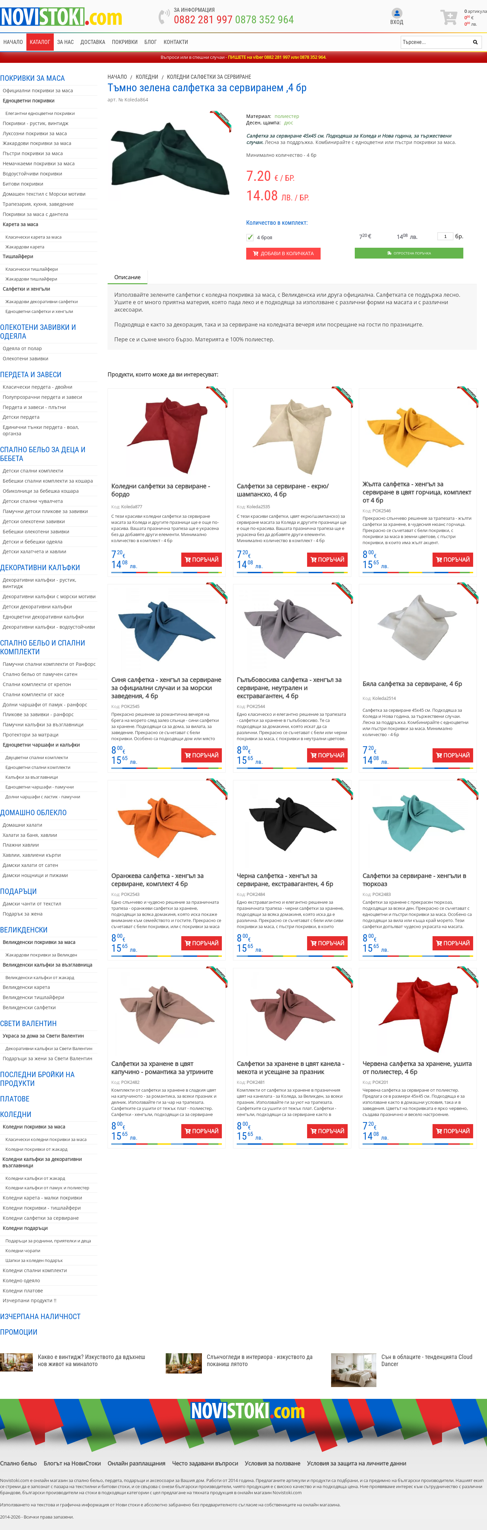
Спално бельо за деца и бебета (43, 454)
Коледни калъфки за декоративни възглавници (42, 1162)
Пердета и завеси (31, 374)
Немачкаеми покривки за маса (39, 163)
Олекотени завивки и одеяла (38, 331)
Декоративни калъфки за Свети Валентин (48, 1048)
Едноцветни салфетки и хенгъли (39, 311)
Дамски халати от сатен (30, 865)
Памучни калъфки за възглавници (43, 724)
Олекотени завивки (25, 358)
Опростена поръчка (409, 253)
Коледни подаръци (25, 1228)
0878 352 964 (264, 19)
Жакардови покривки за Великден (41, 955)
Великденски (24, 929)
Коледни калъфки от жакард (35, 1178)
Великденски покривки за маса (39, 942)
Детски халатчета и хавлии (34, 551)
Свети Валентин (28, 1023)
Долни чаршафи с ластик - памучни (42, 797)
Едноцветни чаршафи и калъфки (41, 745)
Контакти (176, 42)
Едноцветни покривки (28, 100)
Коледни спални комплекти (35, 1270)
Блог (150, 42)
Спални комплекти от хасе (33, 694)
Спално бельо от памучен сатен (40, 674)
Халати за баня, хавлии (30, 835)
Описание (127, 277)
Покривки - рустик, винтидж (35, 123)
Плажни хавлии (21, 845)
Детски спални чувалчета (33, 501)
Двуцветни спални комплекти (36, 757)
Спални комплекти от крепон (37, 684)
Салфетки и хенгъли (26, 289)
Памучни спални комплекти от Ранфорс (49, 664)
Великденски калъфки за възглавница (47, 965)
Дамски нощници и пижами (35, 875)
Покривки (125, 42)
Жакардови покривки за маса (37, 143)
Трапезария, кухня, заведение (38, 204)
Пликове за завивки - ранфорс (38, 714)
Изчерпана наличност (40, 1316)
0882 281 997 (203, 19)
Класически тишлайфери (31, 269)
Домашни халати (22, 825)
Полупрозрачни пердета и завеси (42, 397)
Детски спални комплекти (33, 470)
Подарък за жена (23, 913)
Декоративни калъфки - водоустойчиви (49, 627)
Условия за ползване (272, 1463)
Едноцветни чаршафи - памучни (39, 787)
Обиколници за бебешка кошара (41, 491)
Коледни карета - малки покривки (42, 1197)
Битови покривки (23, 183)
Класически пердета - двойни (37, 387)
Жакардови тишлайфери (31, 279)
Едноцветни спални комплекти (37, 767)
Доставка (92, 42)
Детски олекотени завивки (34, 521)
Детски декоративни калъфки (37, 606)
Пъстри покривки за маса (33, 153)
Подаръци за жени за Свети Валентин (47, 1058)
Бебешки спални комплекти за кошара (48, 481)
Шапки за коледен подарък (34, 1260)
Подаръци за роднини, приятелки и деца (48, 1241)
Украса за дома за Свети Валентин (43, 1036)
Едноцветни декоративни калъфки (43, 616)
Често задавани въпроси (205, 1463)
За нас (65, 42)
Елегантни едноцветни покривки (40, 113)
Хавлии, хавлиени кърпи (32, 855)
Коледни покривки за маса (34, 1126)
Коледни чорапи (22, 1250)
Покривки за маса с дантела (35, 214)
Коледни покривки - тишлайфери (42, 1208)
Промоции (19, 1332)
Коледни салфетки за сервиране (41, 1218)
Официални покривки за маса (38, 90)
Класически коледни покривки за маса (46, 1139)
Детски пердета (21, 417)
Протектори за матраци (31, 734)
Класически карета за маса (33, 237)
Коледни (15, 1114)
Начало (13, 42)
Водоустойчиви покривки (32, 173)
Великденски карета (26, 987)
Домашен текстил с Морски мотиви (44, 194)
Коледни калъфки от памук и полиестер (47, 1188)
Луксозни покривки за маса (35, 133)
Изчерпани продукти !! (29, 1300)
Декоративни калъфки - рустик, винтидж (39, 583)
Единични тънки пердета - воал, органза (41, 430)
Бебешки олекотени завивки (36, 531)
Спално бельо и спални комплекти (42, 647)
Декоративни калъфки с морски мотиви (49, 596)
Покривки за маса (32, 78)
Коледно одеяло (21, 1280)
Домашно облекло (33, 812)
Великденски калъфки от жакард (39, 977)
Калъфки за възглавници (31, 777)
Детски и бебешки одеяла (33, 541)
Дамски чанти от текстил (32, 903)
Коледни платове (23, 1290)
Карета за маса (20, 224)
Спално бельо (18, 1463)
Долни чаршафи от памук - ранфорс (45, 704)
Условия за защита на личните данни (356, 1463)
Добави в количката (283, 253)
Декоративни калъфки (40, 567)
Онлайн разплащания (136, 1463)
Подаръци (18, 891)
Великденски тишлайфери (33, 997)
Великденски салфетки (29, 1007)
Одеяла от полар (22, 348)
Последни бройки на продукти (37, 1079)
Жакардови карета (24, 247)
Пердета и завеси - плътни (34, 407)
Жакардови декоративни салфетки (41, 301)
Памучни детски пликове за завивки (45, 511)
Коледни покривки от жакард (36, 1149)
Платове (14, 1098)
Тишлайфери (18, 256)
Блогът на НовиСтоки (72, 1463)
